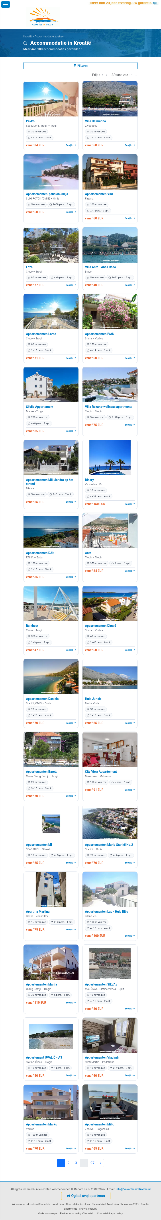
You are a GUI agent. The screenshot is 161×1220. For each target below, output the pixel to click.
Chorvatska (98, 1204)
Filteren (80, 65)
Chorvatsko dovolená (78, 1204)
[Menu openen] (5, 4)
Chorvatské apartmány (110, 1213)
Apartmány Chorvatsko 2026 (122, 1204)
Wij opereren (19, 1204)
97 (92, 1163)
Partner (64, 1213)
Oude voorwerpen (48, 1213)
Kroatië (27, 36)
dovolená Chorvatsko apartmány (45, 1204)
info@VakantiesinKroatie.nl (133, 1189)
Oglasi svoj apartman (86, 1196)
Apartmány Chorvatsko (82, 1213)
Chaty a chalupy (88, 1208)
